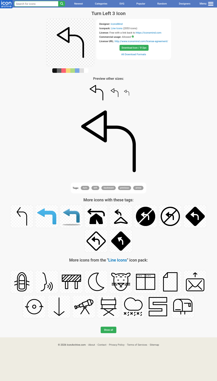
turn (85, 187)
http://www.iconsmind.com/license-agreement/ (141, 41)
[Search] (61, 4)
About (91, 344)
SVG (121, 3)
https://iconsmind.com (148, 32)
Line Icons (116, 28)
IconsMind (117, 23)
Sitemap (154, 344)
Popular (140, 3)
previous (124, 187)
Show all (108, 329)
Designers (184, 3)
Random (162, 3)
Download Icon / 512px (134, 47)
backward (108, 187)
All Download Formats (133, 54)
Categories (101, 3)
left (95, 187)
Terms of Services (137, 344)
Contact (101, 344)
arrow (138, 187)
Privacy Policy (116, 344)
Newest (78, 3)
